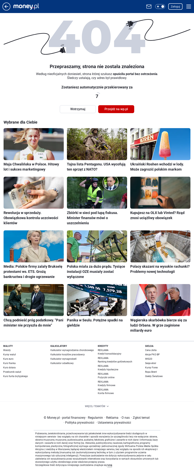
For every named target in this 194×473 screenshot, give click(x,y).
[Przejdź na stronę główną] (6, 9)
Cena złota (151, 350)
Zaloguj (175, 6)
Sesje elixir (150, 363)
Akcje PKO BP (152, 354)
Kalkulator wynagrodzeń (63, 359)
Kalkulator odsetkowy (62, 363)
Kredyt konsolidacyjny (109, 353)
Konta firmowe (106, 393)
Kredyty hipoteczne (108, 369)
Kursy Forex (151, 367)
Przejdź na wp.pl (116, 109)
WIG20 (148, 359)
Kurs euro (8, 359)
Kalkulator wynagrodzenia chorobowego (72, 350)
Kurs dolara (9, 367)
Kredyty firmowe (106, 385)
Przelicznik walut (12, 372)
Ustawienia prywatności (113, 422)
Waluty (7, 350)
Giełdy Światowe (154, 376)
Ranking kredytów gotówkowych (115, 361)
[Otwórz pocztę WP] (149, 6)
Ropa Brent (151, 372)
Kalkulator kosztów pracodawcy (67, 354)
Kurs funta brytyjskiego (15, 376)
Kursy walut (9, 354)
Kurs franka (9, 363)
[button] (160, 6)
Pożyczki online (106, 377)
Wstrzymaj (77, 109)
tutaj (109, 465)
